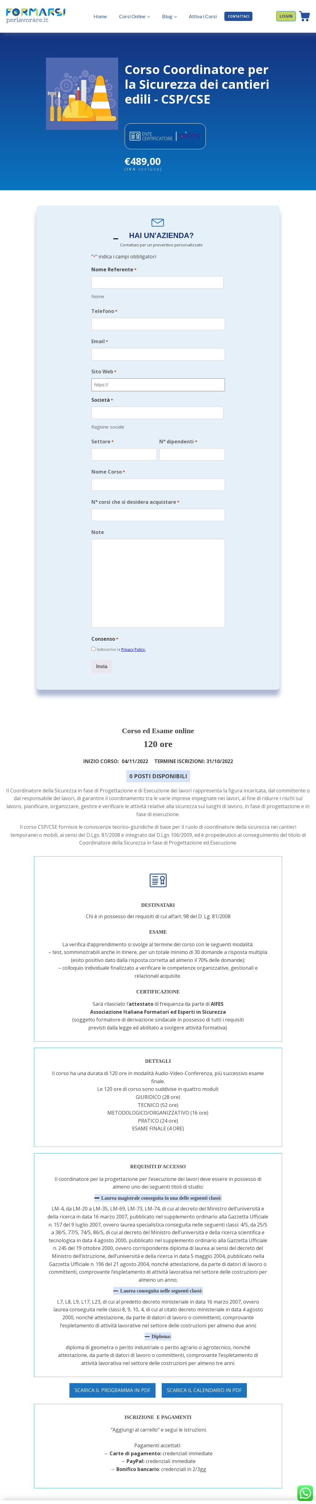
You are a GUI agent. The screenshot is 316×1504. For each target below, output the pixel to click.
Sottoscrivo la (121, 636)
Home (94, 16)
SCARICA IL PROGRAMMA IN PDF (112, 1375)
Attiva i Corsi (196, 16)
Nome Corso (108, 462)
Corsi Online (126, 16)
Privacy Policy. (133, 636)
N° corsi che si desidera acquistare (135, 491)
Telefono (104, 309)
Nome (97, 295)
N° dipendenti (178, 433)
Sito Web (103, 366)
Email (99, 338)
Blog (161, 16)
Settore (102, 433)
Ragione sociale (107, 419)
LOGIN (286, 16)
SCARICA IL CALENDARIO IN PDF (204, 1375)
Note (97, 519)
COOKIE (280, 1495)
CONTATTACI (232, 16)
